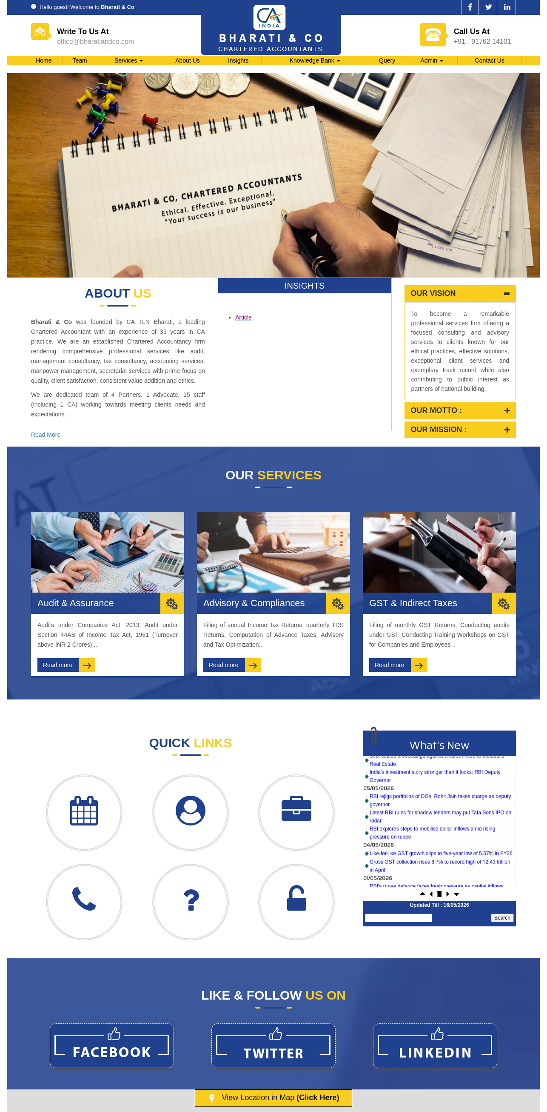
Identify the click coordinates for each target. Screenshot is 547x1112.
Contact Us (489, 60)
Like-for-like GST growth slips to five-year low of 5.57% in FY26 (441, 865)
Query (387, 60)
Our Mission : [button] (439, 430)
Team (79, 60)
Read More (45, 434)
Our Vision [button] (433, 293)
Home (43, 60)
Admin (431, 60)
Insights (238, 60)
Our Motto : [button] (436, 411)
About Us (187, 60)
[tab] (460, 293)
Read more (69, 665)
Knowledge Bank (315, 60)
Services (128, 60)
